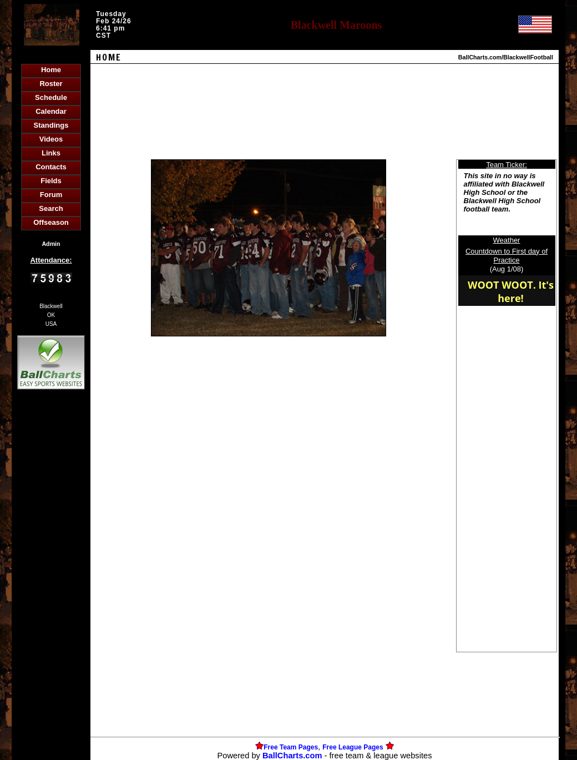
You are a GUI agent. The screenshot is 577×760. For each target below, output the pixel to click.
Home (51, 70)
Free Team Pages (291, 747)
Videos (51, 139)
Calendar (51, 111)
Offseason (51, 222)
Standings (51, 125)
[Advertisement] (51, 583)
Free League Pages (352, 747)
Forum (51, 194)
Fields (51, 181)
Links (51, 153)
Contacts (51, 167)
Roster (50, 83)
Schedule (51, 97)
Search (51, 208)
